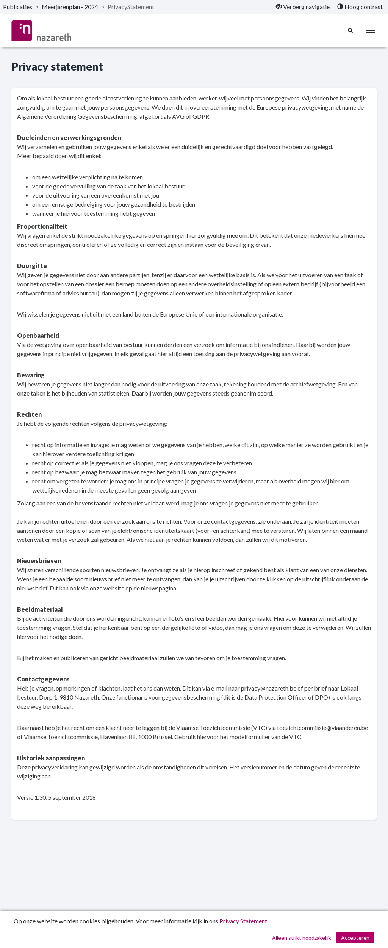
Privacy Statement (243, 920)
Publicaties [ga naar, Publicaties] (17, 6)
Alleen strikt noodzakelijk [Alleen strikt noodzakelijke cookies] (301, 937)
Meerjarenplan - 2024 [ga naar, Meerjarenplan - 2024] (70, 6)
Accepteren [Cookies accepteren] (355, 937)
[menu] (371, 30)
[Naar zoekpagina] (350, 30)
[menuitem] (303, 7)
